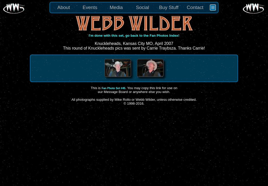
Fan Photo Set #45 (113, 88)
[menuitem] (213, 7)
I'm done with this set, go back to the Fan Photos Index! (134, 35)
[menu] (134, 7)
